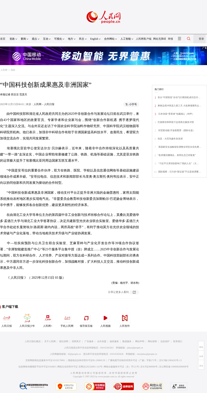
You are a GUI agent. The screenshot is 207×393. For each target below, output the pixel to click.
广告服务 (89, 341)
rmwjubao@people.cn (147, 354)
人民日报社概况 (33, 341)
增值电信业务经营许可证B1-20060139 (86, 360)
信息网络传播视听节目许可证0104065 (37, 366)
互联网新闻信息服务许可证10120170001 (45, 360)
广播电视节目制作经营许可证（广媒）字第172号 (132, 360)
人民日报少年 (27, 319)
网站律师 (152, 341)
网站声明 (139, 341)
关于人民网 (50, 341)
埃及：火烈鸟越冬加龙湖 (170, 138)
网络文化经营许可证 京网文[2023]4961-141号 (79, 366)
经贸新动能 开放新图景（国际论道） (176, 130)
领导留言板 (86, 319)
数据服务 (126, 341)
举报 (170, 38)
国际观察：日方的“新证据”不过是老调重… (179, 172)
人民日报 (6, 319)
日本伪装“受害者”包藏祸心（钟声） (176, 114)
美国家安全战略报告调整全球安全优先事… (179, 147)
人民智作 (124, 319)
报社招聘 (63, 341)
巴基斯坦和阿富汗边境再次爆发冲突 (176, 122)
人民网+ (47, 319)
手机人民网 (66, 319)
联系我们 (177, 341)
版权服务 (114, 341)
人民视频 (105, 319)
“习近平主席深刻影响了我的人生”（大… (178, 163)
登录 (201, 38)
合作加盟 (101, 341)
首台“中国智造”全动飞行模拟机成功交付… (179, 97)
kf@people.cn (74, 354)
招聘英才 (76, 341)
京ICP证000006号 (149, 366)
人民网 (3, 70)
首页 (2, 38)
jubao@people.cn (135, 348)
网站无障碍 (159, 38)
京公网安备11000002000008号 (173, 366)
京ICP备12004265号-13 (170, 360)
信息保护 (164, 341)
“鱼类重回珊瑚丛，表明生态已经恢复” (177, 155)
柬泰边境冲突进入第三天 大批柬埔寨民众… (179, 105)
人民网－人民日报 (44, 104)
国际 (13, 70)
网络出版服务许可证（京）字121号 (121, 366)
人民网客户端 (143, 38)
